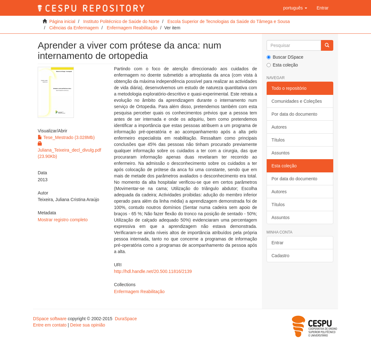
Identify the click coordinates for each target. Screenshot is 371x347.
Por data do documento (295, 114)
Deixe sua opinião (87, 324)
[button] (295, 8)
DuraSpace (126, 318)
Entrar (278, 242)
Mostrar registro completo (63, 219)
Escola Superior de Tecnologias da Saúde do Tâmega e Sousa (228, 21)
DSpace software (50, 318)
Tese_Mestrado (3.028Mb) (66, 137)
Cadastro (281, 255)
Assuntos (281, 152)
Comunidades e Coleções (297, 101)
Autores (279, 127)
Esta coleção (282, 64)
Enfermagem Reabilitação (132, 27)
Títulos (278, 139)
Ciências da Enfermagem (74, 27)
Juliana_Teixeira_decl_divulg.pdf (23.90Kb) (69, 150)
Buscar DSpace (285, 57)
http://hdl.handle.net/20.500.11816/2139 (153, 271)
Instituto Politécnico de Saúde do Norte (121, 21)
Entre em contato (50, 324)
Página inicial (62, 21)
